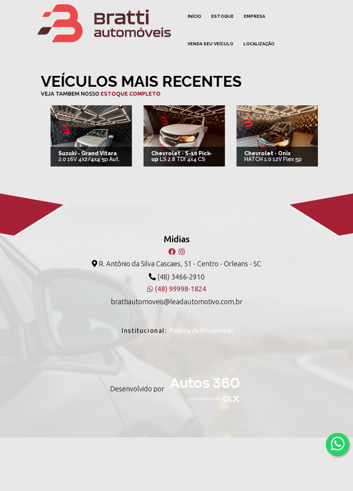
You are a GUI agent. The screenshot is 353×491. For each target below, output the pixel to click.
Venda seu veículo (210, 43)
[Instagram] (182, 244)
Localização (258, 43)
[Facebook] (173, 244)
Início (194, 16)
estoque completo (122, 94)
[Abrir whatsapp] (337, 444)
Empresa (254, 16)
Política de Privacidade (201, 322)
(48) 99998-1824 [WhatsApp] (176, 281)
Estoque (222, 16)
